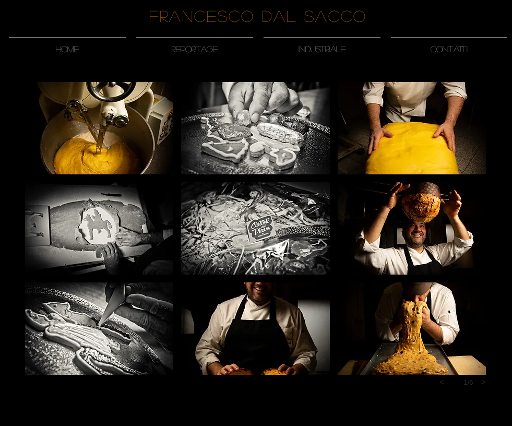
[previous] (442, 382)
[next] (483, 382)
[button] (194, 44)
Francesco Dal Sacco (258, 15)
